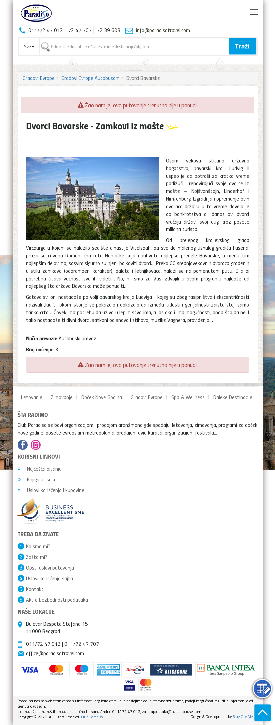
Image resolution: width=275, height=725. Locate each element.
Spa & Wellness (188, 397)
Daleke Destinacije (232, 397)
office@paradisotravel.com (55, 653)
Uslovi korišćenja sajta (49, 578)
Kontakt (35, 589)
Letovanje (31, 397)
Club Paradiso (92, 717)
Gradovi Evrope (39, 78)
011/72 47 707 (81, 643)
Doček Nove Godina (101, 397)
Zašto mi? (36, 557)
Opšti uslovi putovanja (50, 567)
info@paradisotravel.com (163, 30)
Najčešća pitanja (40, 468)
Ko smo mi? (38, 546)
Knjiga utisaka (37, 479)
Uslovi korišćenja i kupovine (51, 490)
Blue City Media (245, 716)
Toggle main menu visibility (254, 10)
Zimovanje (62, 397)
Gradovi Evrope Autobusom (90, 78)
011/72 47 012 (43, 643)
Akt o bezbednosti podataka (57, 599)
